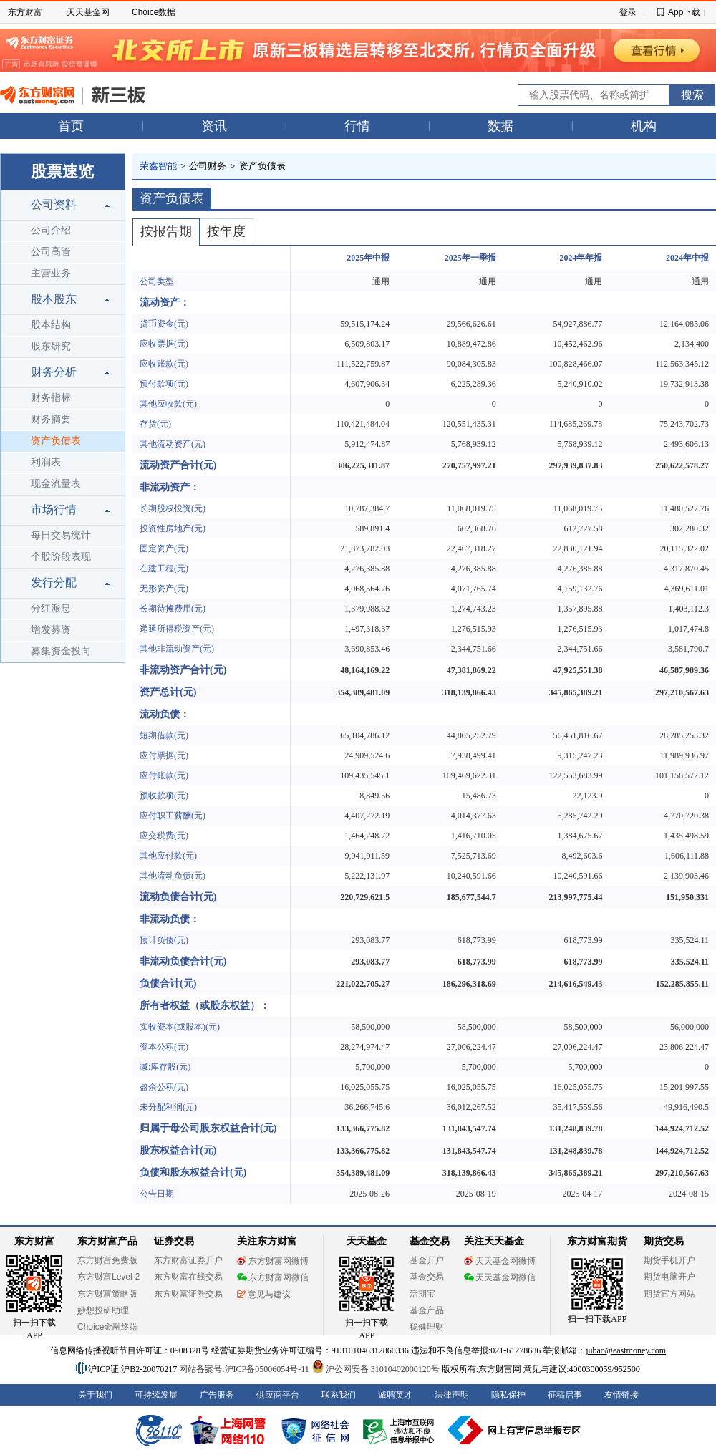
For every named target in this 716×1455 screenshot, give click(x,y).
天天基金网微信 (500, 1277)
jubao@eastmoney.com (626, 1350)
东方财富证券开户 (188, 1260)
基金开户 (427, 1260)
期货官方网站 (669, 1294)
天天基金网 (88, 12)
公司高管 (51, 251)
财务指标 (51, 397)
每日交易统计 (61, 535)
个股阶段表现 (61, 556)
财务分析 (54, 372)
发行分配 (54, 582)
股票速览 (62, 171)
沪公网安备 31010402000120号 (375, 1369)
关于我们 (95, 1395)
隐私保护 (508, 1395)
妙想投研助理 (103, 1310)
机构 (644, 126)
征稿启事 (565, 1395)
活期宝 (422, 1294)
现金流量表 (56, 483)
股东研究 (51, 346)
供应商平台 (277, 1395)
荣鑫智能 (158, 165)
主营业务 (51, 273)
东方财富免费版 (107, 1260)
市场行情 (54, 509)
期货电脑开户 (669, 1277)
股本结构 (51, 324)
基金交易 (427, 1277)
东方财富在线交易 (188, 1277)
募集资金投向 (61, 651)
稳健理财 (427, 1327)
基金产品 (427, 1310)
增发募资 (51, 629)
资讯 (214, 126)
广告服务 (217, 1395)
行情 (357, 126)
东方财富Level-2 (108, 1277)
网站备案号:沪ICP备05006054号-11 (245, 1369)
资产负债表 (56, 440)
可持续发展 (156, 1395)
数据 (500, 126)
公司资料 (54, 204)
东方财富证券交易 (188, 1294)
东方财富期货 (597, 1241)
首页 (71, 126)
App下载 (684, 12)
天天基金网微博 (500, 1261)
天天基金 (367, 1241)
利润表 (46, 462)
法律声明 (452, 1395)
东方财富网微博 (273, 1261)
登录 (628, 12)
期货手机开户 (669, 1260)
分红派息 (51, 608)
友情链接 (621, 1395)
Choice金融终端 (107, 1327)
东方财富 (25, 12)
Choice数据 (153, 12)
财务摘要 (51, 419)
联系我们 (338, 1395)
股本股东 (54, 299)
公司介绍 (51, 230)
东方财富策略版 (107, 1294)
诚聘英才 (395, 1395)
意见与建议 (264, 1295)
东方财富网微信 (273, 1277)
